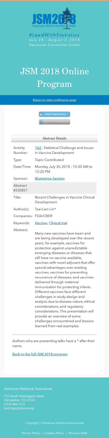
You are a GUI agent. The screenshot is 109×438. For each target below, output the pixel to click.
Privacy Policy (30, 433)
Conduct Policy (54, 433)
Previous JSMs (78, 433)
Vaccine (41, 223)
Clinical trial (58, 223)
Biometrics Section (50, 178)
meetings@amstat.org (19, 408)
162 (38, 148)
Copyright (31, 423)
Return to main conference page (54, 100)
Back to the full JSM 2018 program (40, 354)
